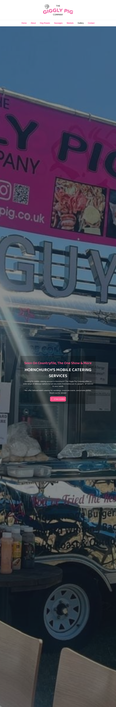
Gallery (81, 23)
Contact (91, 23)
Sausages (58, 23)
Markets (70, 23)
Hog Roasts (45, 23)
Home (24, 23)
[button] (58, 399)
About (33, 23)
